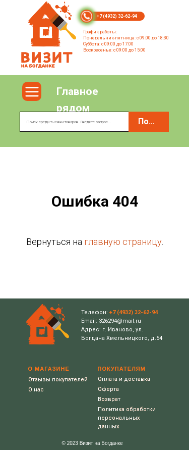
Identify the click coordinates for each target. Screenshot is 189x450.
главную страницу (123, 241)
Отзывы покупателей (58, 379)
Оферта (108, 389)
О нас (36, 389)
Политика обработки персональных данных (127, 418)
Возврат (109, 399)
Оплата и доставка (124, 379)
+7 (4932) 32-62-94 (117, 16)
